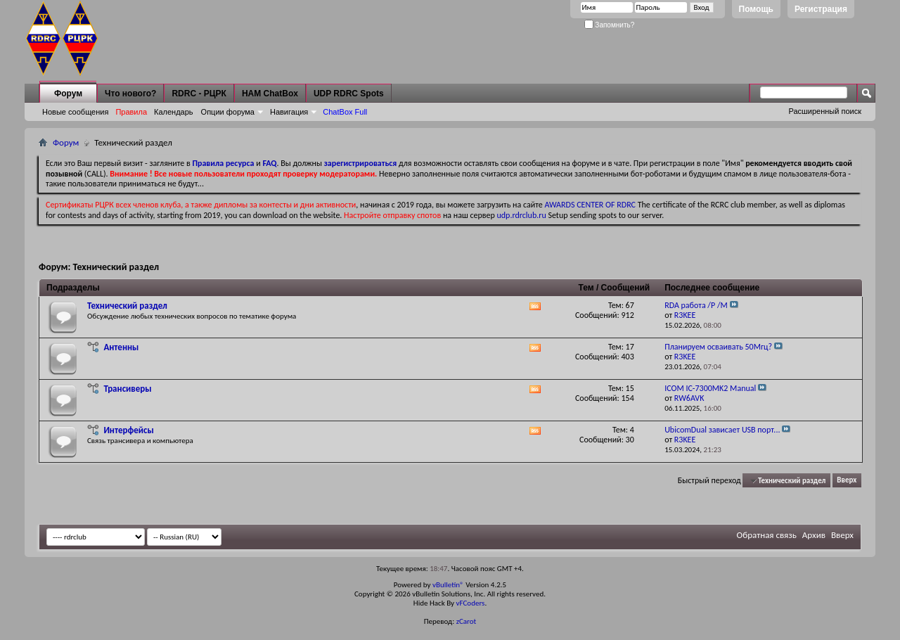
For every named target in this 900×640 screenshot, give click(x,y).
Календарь (173, 112)
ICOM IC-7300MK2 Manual (710, 388)
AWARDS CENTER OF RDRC (590, 205)
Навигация (289, 112)
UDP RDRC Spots (349, 93)
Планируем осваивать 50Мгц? (718, 347)
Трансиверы (127, 388)
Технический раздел (127, 305)
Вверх (846, 480)
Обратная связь (767, 535)
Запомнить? (609, 25)
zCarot (466, 621)
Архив (813, 535)
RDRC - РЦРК (199, 93)
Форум (68, 93)
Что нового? (130, 93)
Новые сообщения (75, 112)
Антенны (121, 347)
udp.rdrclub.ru (521, 215)
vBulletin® (448, 584)
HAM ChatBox (270, 93)
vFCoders (470, 603)
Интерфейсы (128, 430)
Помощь (756, 9)
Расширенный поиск (824, 111)
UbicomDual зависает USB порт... (722, 430)
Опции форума (228, 112)
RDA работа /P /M (696, 305)
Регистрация (821, 9)
